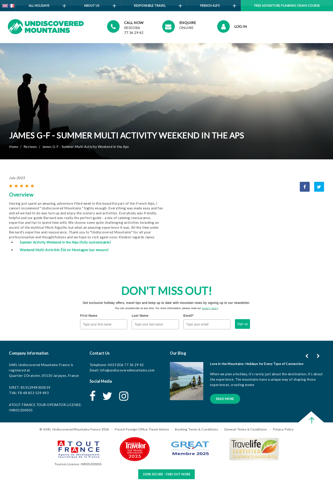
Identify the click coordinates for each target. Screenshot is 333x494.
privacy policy (210, 308)
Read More (225, 399)
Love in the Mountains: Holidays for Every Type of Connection (256, 364)
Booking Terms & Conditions (196, 429)
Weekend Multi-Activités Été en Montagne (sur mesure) (64, 250)
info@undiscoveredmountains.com (127, 370)
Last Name (140, 315)
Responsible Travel (158, 6)
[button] (319, 356)
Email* (188, 315)
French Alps (218, 6)
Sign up (242, 324)
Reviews (30, 147)
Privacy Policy (283, 429)
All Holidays (47, 6)
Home (13, 147)
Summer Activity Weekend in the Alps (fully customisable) (65, 242)
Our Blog (178, 353)
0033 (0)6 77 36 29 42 (126, 365)
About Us (100, 6)
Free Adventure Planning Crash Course (287, 5)
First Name (88, 315)
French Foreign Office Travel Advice (142, 429)
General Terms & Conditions (245, 429)
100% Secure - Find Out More (167, 474)
